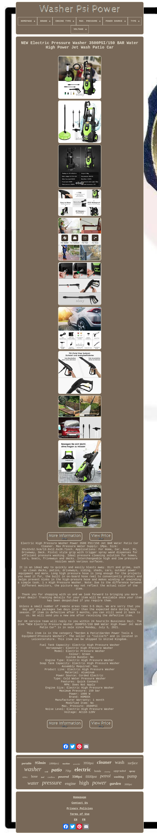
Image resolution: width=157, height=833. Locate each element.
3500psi (77, 776)
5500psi (91, 776)
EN (75, 819)
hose (34, 776)
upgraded (120, 771)
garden (115, 783)
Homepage (79, 797)
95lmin (40, 763)
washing (119, 776)
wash (119, 762)
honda (97, 771)
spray (132, 771)
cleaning (107, 772)
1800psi (54, 763)
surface (133, 763)
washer (32, 769)
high (84, 783)
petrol (105, 775)
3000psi (128, 784)
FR (83, 819)
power (99, 783)
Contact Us (80, 803)
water (33, 783)
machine (66, 763)
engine (70, 783)
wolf (46, 772)
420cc (25, 777)
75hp (68, 770)
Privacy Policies (80, 808)
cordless (51, 777)
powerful (76, 764)
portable (27, 763)
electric (82, 769)
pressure (52, 782)
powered (63, 776)
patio (56, 769)
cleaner (104, 762)
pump (132, 776)
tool (42, 777)
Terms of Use (79, 814)
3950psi (88, 763)
